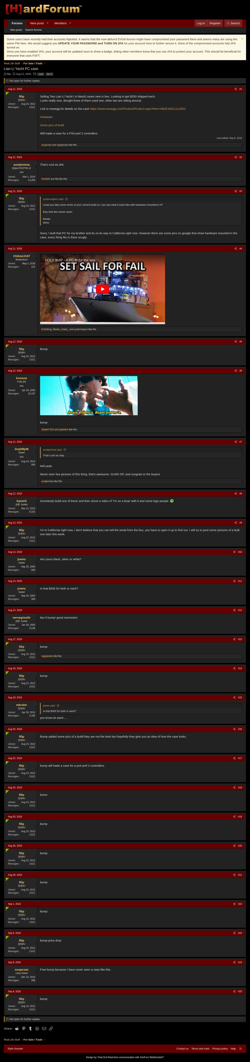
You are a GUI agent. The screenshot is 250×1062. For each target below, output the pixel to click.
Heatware (46, 117)
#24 (240, 962)
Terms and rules (200, 1048)
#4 (240, 248)
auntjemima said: (52, 449)
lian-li (49, 74)
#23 (240, 933)
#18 (240, 787)
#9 (240, 522)
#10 (240, 552)
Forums (17, 23)
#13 (240, 639)
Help (233, 1048)
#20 (240, 845)
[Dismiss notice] (242, 39)
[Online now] (6, 92)
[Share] (235, 89)
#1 (240, 89)
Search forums (33, 29)
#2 (240, 157)
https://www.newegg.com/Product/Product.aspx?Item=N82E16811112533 (138, 108)
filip (9, 73)
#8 (240, 493)
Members (60, 23)
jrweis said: (49, 705)
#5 (240, 341)
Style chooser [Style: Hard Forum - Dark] (15, 1048)
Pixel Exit (102, 1057)
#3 (240, 191)
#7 (240, 441)
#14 (240, 668)
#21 (240, 875)
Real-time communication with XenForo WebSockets (136, 1057)
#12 (240, 610)
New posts (37, 23)
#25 (240, 991)
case (40, 74)
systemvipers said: (53, 199)
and (54, 145)
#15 (240, 697)
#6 (240, 370)
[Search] (233, 23)
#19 (240, 816)
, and (64, 329)
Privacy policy (220, 1048)
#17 (240, 758)
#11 (240, 581)
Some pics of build (52, 125)
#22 (240, 904)
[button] (48, 23)
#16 (240, 729)
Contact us (182, 1048)
